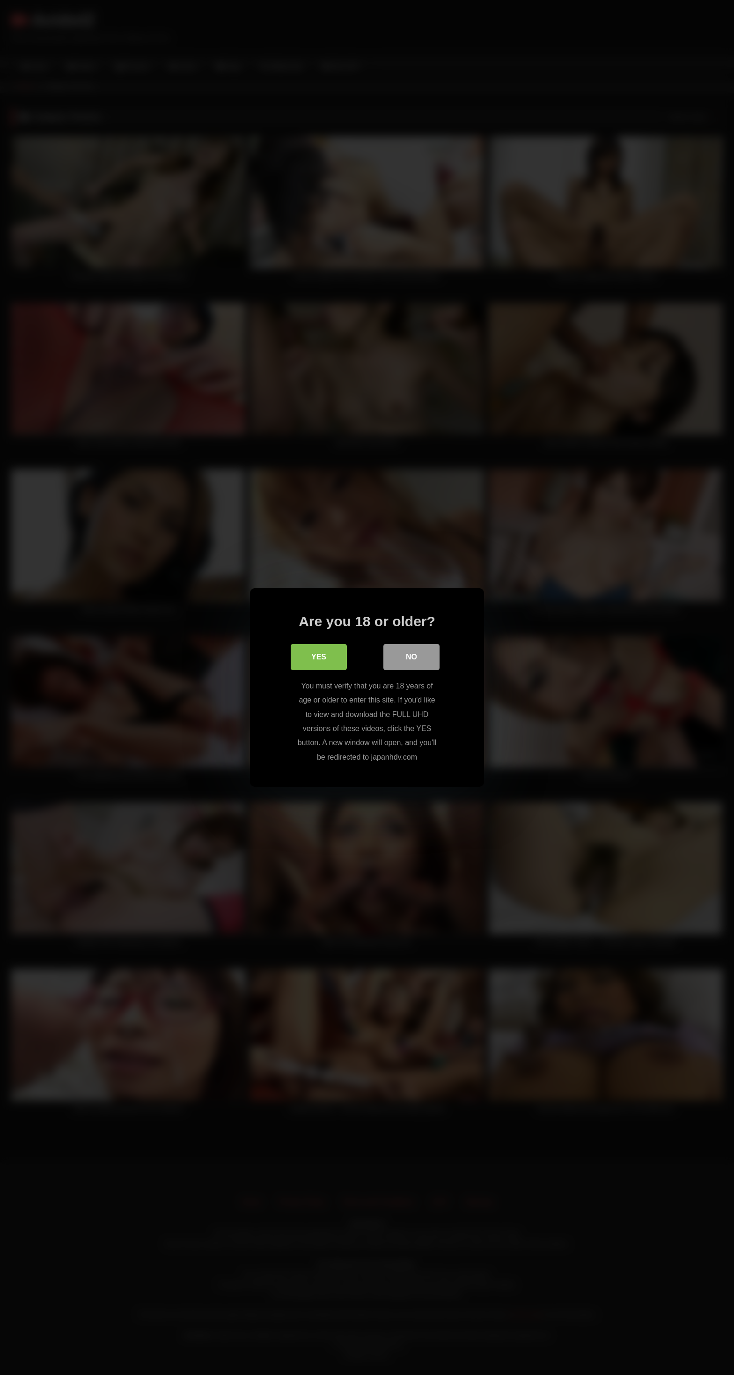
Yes (318, 657)
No (411, 657)
